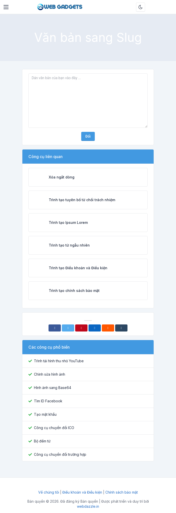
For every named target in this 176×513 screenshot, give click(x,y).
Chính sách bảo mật (121, 492)
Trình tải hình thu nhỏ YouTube (59, 361)
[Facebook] (55, 327)
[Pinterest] (81, 327)
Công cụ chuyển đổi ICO (54, 428)
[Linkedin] (95, 327)
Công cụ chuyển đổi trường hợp (60, 454)
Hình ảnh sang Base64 (52, 387)
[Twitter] (68, 327)
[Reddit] (108, 327)
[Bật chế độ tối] (140, 7)
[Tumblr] (121, 327)
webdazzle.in (88, 506)
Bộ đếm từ (42, 441)
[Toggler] (6, 7)
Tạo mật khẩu (45, 414)
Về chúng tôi (49, 492)
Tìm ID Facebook (48, 401)
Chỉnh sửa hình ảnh (49, 374)
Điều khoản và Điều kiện (82, 492)
